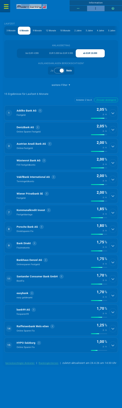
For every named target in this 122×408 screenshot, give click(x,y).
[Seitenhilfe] (113, 8)
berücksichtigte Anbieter (20, 363)
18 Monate (65, 31)
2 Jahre (78, 31)
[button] (61, 113)
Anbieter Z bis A (84, 100)
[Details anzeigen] (113, 113)
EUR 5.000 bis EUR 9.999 (61, 53)
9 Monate (37, 31)
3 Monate (10, 31)
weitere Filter (61, 85)
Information (96, 2)
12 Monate (51, 31)
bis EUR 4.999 (32, 53)
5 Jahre (111, 31)
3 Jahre (89, 31)
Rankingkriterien (49, 363)
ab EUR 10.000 (90, 53)
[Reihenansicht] (78, 8)
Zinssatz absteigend (106, 100)
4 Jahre (100, 31)
